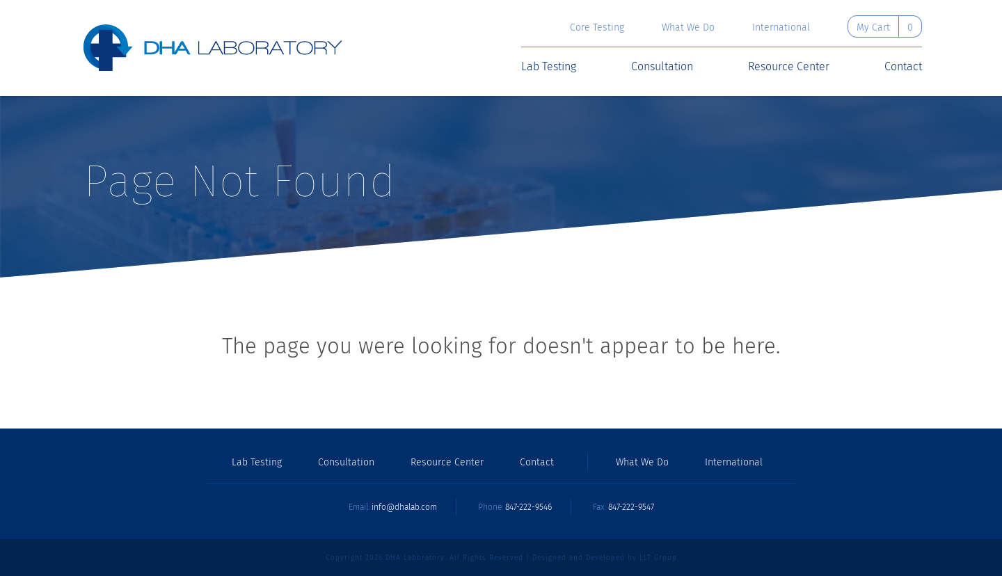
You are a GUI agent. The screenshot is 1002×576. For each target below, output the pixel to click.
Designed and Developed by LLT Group (604, 558)
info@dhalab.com (404, 507)
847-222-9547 (631, 507)
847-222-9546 (528, 507)
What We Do (688, 28)
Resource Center (788, 66)
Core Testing (597, 28)
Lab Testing (548, 66)
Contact (903, 66)
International (781, 28)
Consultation (662, 66)
